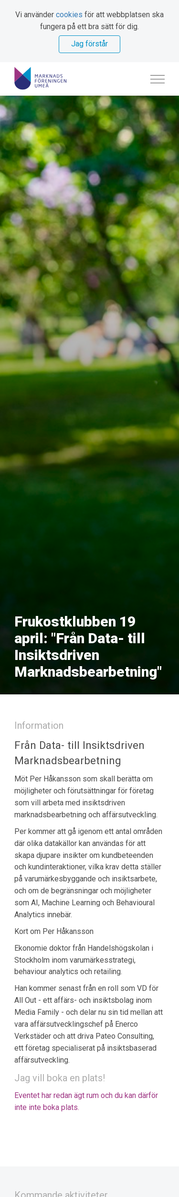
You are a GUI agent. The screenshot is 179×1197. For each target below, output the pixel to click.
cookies (69, 14)
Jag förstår (89, 43)
